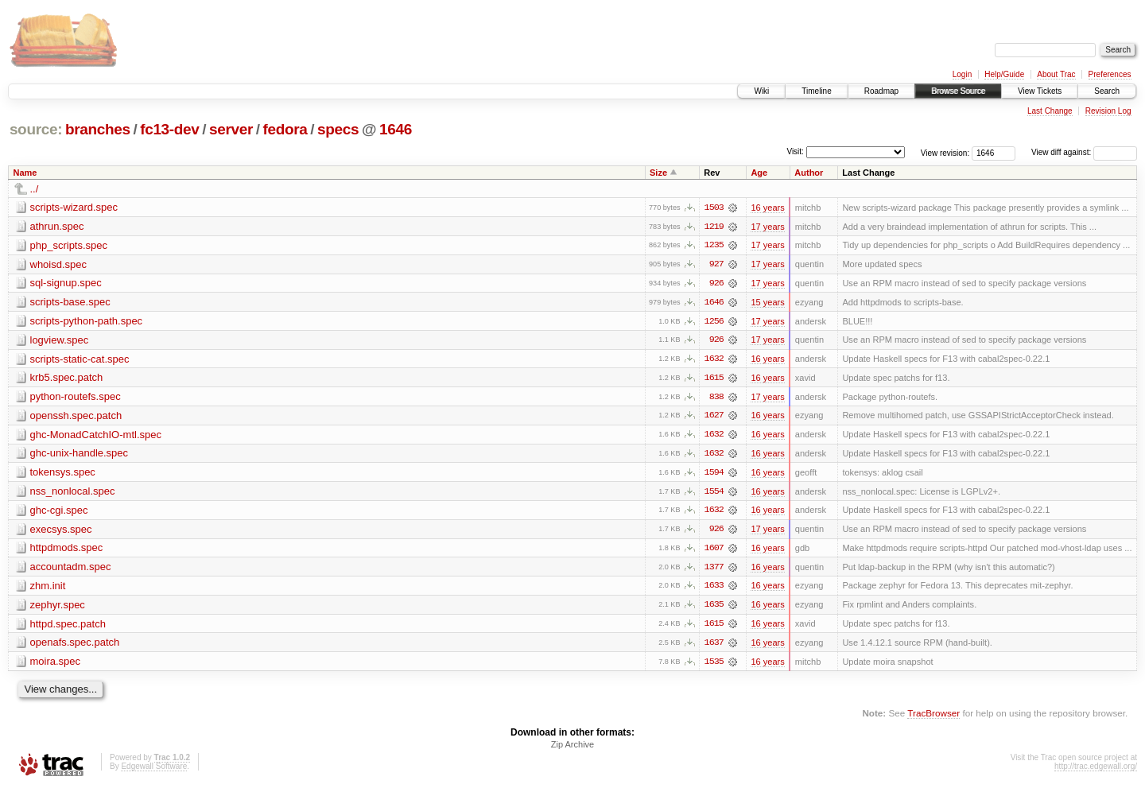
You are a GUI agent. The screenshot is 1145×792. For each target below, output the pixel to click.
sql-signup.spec (66, 283)
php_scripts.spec (69, 245)
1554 (714, 493)
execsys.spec (61, 532)
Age (759, 172)
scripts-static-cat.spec (80, 360)
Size (658, 172)
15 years (767, 303)
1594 (714, 474)
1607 (714, 551)
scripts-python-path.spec (86, 322)
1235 (714, 245)
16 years (767, 207)
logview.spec (59, 341)
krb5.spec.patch (66, 379)
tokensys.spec (62, 474)
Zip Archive (572, 749)
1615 (714, 379)
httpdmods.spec (66, 551)
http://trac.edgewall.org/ (1095, 771)
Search (1107, 91)
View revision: (945, 152)
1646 (395, 129)
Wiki (761, 91)
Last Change (1050, 111)
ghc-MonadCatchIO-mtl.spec (95, 436)
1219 (714, 226)
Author (808, 172)
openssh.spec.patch (76, 417)
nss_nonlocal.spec (72, 493)
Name (25, 172)
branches (97, 129)
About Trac (1056, 74)
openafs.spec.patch (75, 646)
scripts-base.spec (70, 303)
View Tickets (1040, 91)
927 (716, 264)
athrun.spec (57, 226)
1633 (714, 589)
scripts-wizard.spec (74, 207)
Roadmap (881, 91)
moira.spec (55, 665)
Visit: (795, 151)
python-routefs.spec (75, 398)
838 (716, 398)
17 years (767, 226)
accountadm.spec (70, 570)
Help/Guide (1004, 74)
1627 (714, 417)
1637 (714, 646)
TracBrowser (933, 717)
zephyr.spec (57, 608)
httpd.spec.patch (68, 627)
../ (34, 189)
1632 (714, 360)
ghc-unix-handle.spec (79, 455)
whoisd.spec (58, 264)
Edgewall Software (154, 771)
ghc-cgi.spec (59, 512)
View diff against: (1084, 152)
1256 (714, 322)
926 (716, 284)
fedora (285, 129)
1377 (714, 570)
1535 (714, 665)
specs (338, 129)
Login (962, 74)
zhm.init (48, 589)
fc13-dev (169, 129)
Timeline (816, 91)
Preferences (1110, 74)
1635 (714, 608)
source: (36, 129)
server (231, 129)
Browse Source (958, 91)
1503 (714, 207)
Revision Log (1108, 111)
